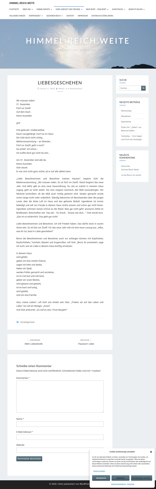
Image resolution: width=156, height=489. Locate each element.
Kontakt (70, 16)
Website (20, 445)
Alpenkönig (126, 122)
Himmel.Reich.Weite (22, 3)
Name (20, 419)
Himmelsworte (43, 9)
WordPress (85, 484)
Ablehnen (120, 478)
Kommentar (22, 378)
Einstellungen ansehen (141, 478)
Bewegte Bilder (136, 9)
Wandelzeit (126, 116)
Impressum (130, 484)
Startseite (14, 9)
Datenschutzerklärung (118, 484)
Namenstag (126, 111)
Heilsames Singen (17, 16)
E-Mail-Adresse (24, 432)
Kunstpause (117, 9)
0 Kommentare (75, 88)
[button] (151, 452)
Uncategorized (27, 322)
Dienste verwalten (99, 471)
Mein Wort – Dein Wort (96, 9)
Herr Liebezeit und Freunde (68, 9)
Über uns (27, 9)
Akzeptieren (101, 478)
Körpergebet (35, 16)
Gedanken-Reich (53, 16)
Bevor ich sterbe (134, 175)
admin (61, 88)
